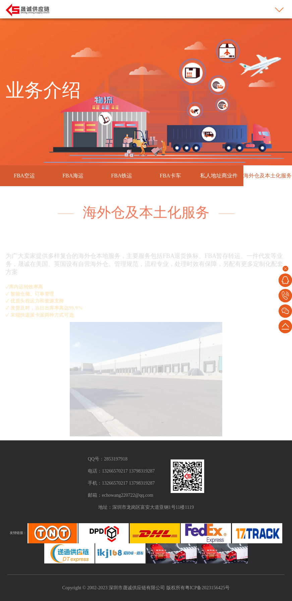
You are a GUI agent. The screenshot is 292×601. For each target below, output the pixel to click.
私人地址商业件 (219, 175)
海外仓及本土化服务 (267, 175)
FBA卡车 (170, 175)
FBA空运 (24, 175)
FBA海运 (72, 175)
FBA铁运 (121, 175)
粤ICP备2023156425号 (207, 587)
